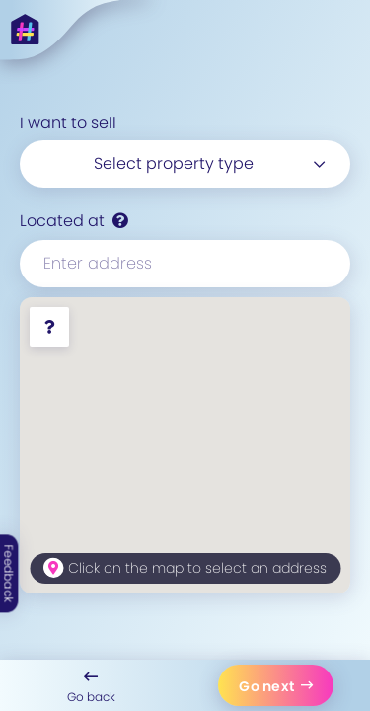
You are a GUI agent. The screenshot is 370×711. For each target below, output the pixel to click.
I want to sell (68, 123)
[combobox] (185, 164)
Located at (62, 220)
